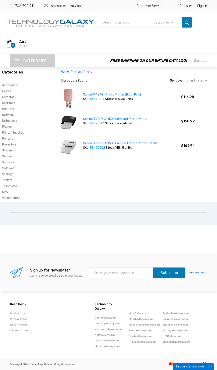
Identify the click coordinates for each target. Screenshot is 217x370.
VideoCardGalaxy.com (176, 341)
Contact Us (17, 313)
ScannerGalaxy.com (175, 318)
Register (185, 6)
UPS (5, 192)
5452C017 (97, 99)
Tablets (7, 180)
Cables (6, 91)
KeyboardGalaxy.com (108, 329)
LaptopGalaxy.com (107, 340)
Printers (7, 138)
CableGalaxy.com (105, 317)
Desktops (8, 103)
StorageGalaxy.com (175, 330)
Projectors (9, 144)
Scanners (8, 150)
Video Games (11, 198)
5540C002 (98, 148)
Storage (7, 174)
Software (8, 168)
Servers (7, 156)
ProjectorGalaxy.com (176, 313)
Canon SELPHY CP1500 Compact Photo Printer (115, 119)
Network (8, 115)
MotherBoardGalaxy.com (144, 324)
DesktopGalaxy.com (107, 323)
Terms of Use (19, 330)
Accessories (10, 85)
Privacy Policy (19, 318)
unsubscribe (198, 273)
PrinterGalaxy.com (140, 336)
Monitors (8, 109)
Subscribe (169, 272)
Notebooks (9, 121)
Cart (22, 41)
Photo (88, 71)
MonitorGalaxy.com (141, 318)
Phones (7, 127)
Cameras (8, 97)
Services (8, 162)
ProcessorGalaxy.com (142, 341)
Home (65, 71)
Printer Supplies (13, 132)
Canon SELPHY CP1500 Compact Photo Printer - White (120, 143)
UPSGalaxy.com (172, 336)
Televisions (9, 186)
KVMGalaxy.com (105, 334)
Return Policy (19, 324)
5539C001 (97, 123)
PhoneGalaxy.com (140, 330)
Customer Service (149, 6)
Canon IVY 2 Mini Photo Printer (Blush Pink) (112, 94)
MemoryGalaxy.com (107, 346)
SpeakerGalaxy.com (175, 324)
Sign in (202, 6)
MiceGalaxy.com (139, 313)
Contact (200, 61)
